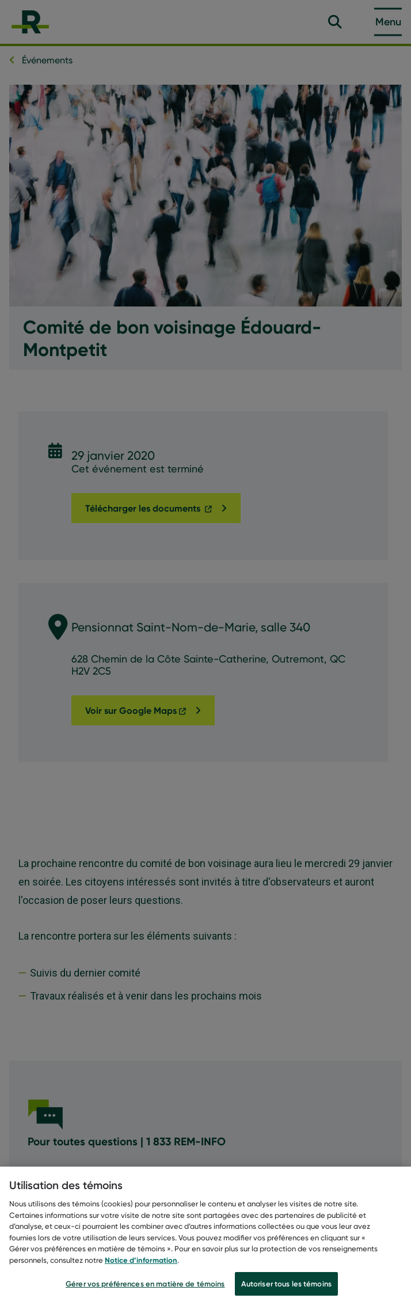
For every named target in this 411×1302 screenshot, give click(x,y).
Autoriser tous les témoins (286, 1288)
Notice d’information (141, 1265)
